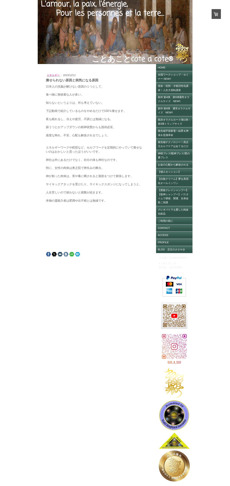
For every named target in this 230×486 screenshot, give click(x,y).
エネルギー (53, 75)
